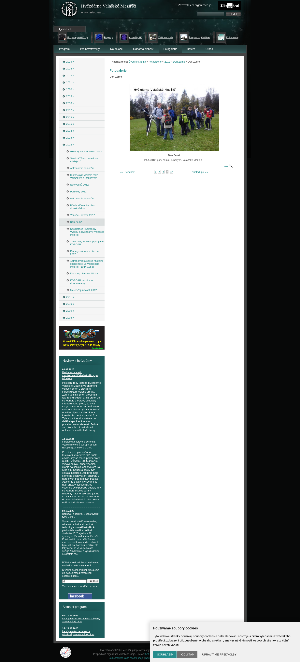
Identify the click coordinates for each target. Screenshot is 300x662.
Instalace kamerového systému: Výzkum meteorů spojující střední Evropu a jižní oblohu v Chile (79, 444)
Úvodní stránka (137, 61)
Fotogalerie (155, 61)
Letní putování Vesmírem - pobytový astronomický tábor (81, 620)
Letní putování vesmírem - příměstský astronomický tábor (78, 633)
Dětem (191, 49)
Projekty (108, 37)
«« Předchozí (128, 172)
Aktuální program (75, 607)
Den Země (179, 61)
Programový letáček (199, 37)
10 (171, 172)
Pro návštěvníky (90, 49)
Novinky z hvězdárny (77, 360)
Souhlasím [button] (165, 654)
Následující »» (200, 172)
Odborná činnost (143, 49)
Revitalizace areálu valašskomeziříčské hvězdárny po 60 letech (80, 375)
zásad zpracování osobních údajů (77, 574)
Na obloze (116, 49)
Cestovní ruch (165, 37)
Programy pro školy (77, 37)
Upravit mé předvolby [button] (219, 654)
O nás (209, 49)
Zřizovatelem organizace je (194, 5)
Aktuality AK (135, 37)
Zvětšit (227, 167)
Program (64, 49)
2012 (167, 61)
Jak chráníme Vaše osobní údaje (126, 658)
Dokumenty (232, 37)
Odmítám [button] (187, 654)
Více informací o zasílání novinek (79, 586)
